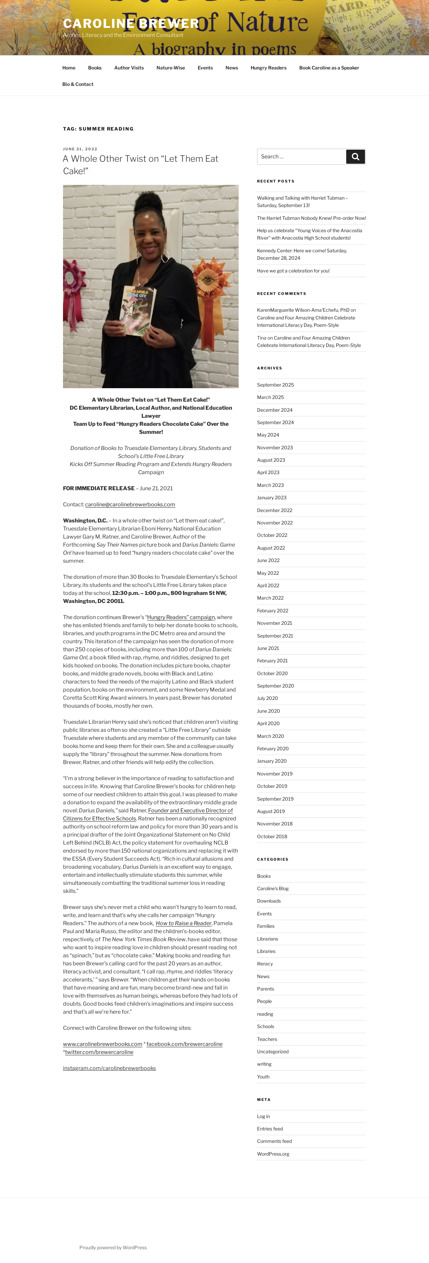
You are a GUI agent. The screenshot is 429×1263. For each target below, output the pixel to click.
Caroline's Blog (273, 888)
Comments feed (274, 1141)
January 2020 (272, 761)
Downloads (269, 901)
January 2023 (272, 497)
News (232, 67)
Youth (263, 1076)
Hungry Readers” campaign (181, 617)
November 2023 (275, 447)
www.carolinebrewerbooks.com (102, 1044)
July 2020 (267, 698)
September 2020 (275, 686)
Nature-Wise (171, 67)
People (264, 1001)
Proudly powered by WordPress (113, 1247)
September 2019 (275, 799)
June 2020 (268, 711)
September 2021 (275, 636)
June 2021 (268, 648)
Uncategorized (273, 1051)
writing (264, 1064)
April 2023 (268, 472)
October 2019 (272, 786)
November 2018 (275, 823)
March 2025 (270, 397)
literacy (265, 963)
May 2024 (268, 435)
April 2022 (268, 585)
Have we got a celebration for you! (293, 270)
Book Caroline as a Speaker (329, 67)
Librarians (267, 939)
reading (265, 1014)
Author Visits (129, 67)
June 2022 (268, 560)
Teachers (267, 1039)
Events (205, 67)
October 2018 (272, 836)
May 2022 (268, 573)
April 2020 (268, 723)
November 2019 (275, 773)
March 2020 (270, 736)
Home (68, 67)
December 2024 (275, 410)
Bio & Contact (78, 84)
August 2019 (271, 811)
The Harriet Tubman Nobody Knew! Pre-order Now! (311, 218)
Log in (263, 1116)
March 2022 (270, 598)
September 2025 (275, 385)
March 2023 (270, 485)
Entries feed (270, 1128)
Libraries (266, 951)
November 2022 (275, 522)
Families (265, 926)
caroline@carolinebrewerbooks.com (130, 504)
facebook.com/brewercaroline (184, 1044)
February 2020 (273, 748)
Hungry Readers (269, 67)
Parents (265, 989)
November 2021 (274, 623)
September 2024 (275, 422)
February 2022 (272, 610)
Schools (265, 1026)
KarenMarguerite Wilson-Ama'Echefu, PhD (303, 310)
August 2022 (271, 548)
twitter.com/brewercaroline (99, 1052)
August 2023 (271, 460)
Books (95, 67)
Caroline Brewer (131, 23)
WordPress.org (273, 1154)
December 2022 (274, 510)
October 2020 (272, 673)
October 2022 (272, 535)
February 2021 (272, 660)
